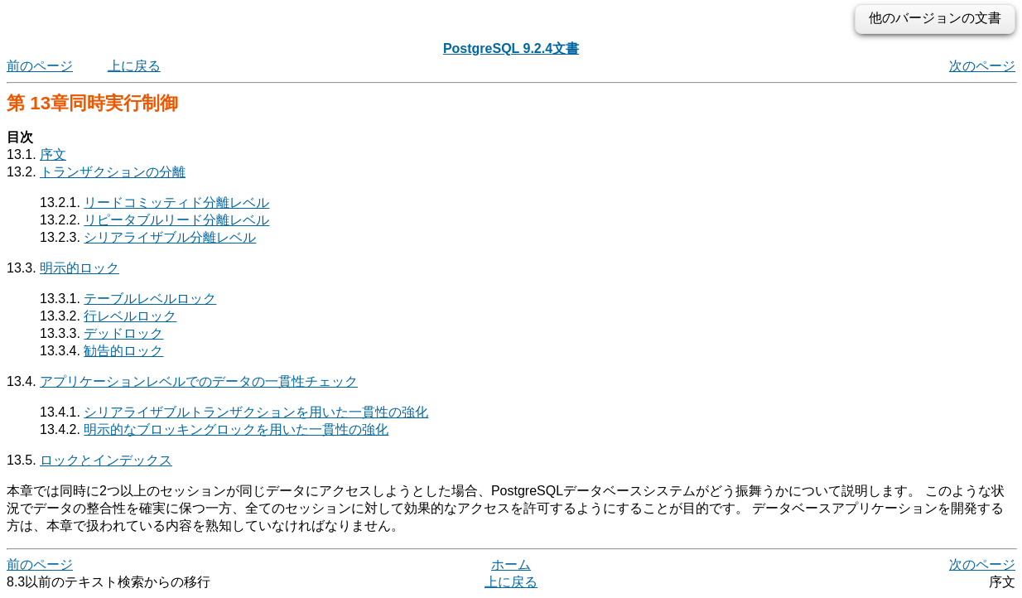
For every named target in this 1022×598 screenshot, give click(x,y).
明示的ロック (79, 268)
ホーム (511, 564)
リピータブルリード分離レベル (176, 220)
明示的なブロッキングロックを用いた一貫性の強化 (236, 429)
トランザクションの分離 (113, 172)
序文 (53, 154)
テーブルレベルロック (150, 299)
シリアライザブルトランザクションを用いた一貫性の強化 (256, 412)
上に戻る (134, 66)
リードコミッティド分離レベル (176, 202)
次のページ (982, 66)
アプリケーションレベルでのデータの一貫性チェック (199, 381)
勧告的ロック (123, 351)
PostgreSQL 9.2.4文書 (511, 48)
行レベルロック (130, 316)
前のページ (40, 66)
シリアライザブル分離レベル (170, 237)
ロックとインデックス (106, 460)
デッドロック (123, 333)
